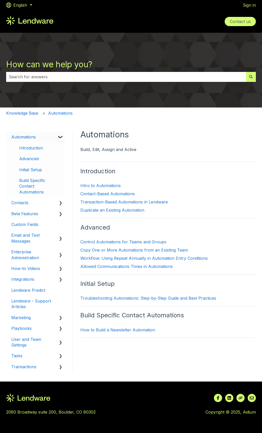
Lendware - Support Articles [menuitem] (31, 303)
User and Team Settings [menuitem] (26, 342)
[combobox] (126, 77)
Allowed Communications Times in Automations (126, 266)
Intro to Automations (100, 185)
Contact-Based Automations (107, 193)
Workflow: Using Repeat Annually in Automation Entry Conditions (144, 258)
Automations (60, 113)
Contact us (240, 21)
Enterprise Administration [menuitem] (25, 254)
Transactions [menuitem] (23, 366)
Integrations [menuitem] (22, 279)
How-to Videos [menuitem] (25, 268)
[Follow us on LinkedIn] (229, 398)
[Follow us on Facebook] (218, 398)
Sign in (249, 5)
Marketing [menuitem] (21, 317)
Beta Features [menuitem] (24, 213)
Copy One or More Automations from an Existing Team (134, 250)
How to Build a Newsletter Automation (117, 329)
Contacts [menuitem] (19, 202)
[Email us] (252, 398)
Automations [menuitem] (23, 136)
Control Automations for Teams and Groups (123, 241)
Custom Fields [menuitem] (24, 224)
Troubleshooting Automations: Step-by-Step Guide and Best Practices (148, 298)
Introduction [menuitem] (31, 147)
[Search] (251, 77)
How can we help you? (49, 64)
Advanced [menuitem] (29, 158)
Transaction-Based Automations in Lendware (124, 201)
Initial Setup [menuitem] (30, 169)
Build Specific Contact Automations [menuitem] (32, 186)
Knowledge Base (22, 113)
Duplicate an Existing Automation (112, 210)
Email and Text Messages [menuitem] (25, 238)
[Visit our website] (240, 398)
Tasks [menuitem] (17, 355)
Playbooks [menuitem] (21, 328)
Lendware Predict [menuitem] (28, 290)
